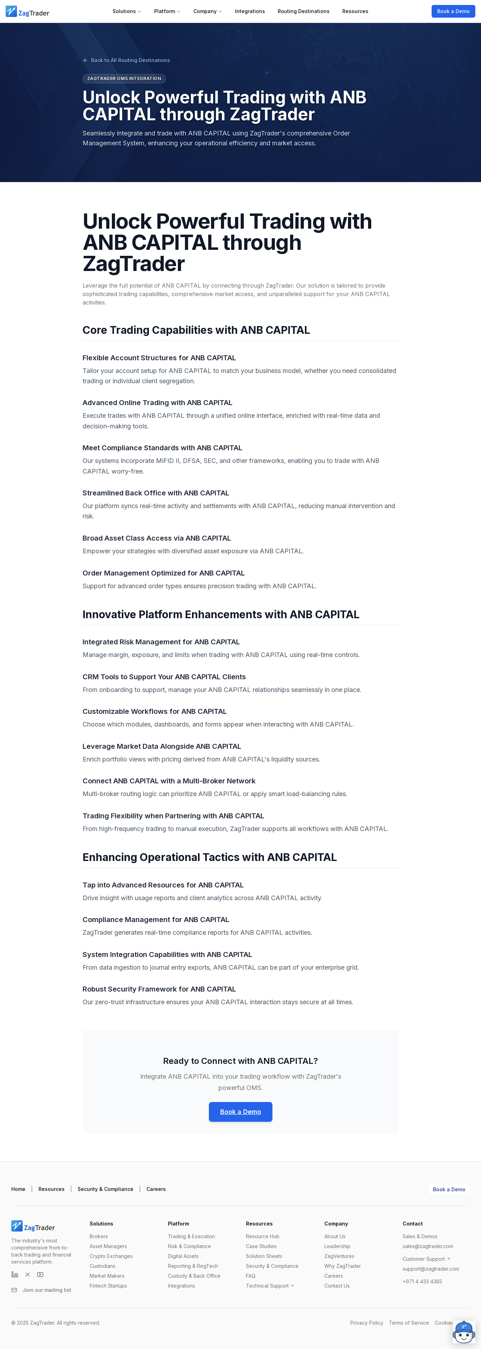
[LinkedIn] (14, 1274)
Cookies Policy (452, 1323)
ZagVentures (339, 1256)
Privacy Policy (366, 1323)
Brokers (99, 1236)
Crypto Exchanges (111, 1256)
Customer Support (427, 1259)
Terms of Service (409, 1323)
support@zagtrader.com (431, 1269)
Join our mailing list (41, 1290)
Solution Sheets (264, 1256)
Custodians (102, 1266)
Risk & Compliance (189, 1246)
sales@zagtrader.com (428, 1246)
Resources (355, 11)
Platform (167, 11)
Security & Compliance (105, 1189)
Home (18, 1189)
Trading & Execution (191, 1236)
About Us (334, 1236)
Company (207, 11)
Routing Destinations (304, 11)
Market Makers (107, 1276)
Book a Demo (453, 11)
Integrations (250, 11)
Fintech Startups (108, 1286)
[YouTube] (40, 1274)
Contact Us (337, 1286)
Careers (156, 1189)
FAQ (250, 1276)
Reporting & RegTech (193, 1266)
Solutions (127, 11)
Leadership (337, 1246)
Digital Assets (183, 1256)
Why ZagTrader (342, 1266)
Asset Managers (108, 1246)
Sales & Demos (420, 1236)
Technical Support (270, 1286)
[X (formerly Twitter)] (27, 1274)
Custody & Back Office (194, 1276)
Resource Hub (262, 1236)
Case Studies (261, 1246)
